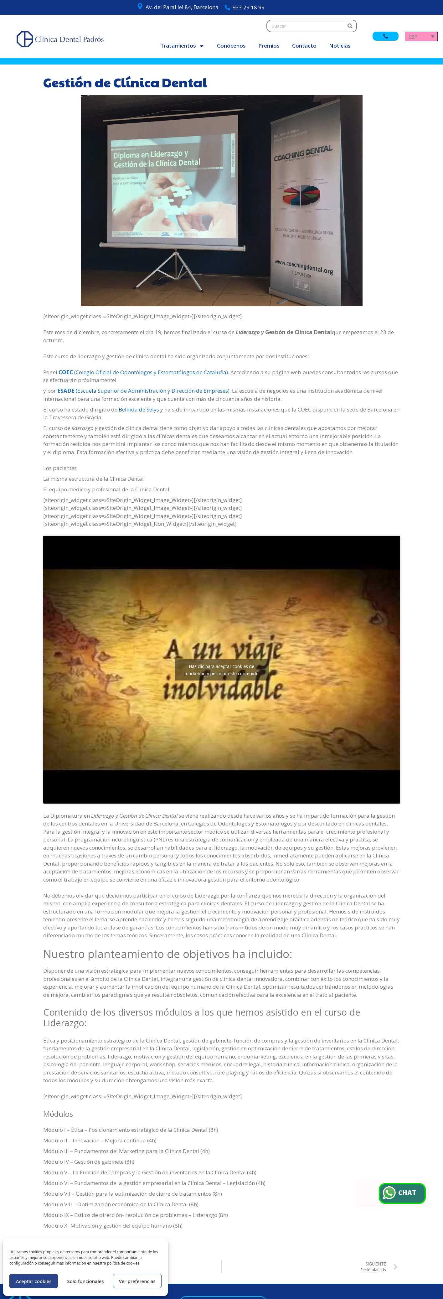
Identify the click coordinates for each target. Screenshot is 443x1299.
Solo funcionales (85, 1281)
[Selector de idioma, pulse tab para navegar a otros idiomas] (421, 36)
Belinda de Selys (139, 409)
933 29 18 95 (249, 7)
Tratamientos (182, 46)
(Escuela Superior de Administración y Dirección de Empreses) (143, 390)
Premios (269, 45)
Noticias (340, 45)
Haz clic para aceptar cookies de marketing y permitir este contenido (221, 669)
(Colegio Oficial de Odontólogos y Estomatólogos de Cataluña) (143, 372)
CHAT (408, 1193)
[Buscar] (350, 26)
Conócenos (231, 45)
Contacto (304, 45)
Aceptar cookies (34, 1281)
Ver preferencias (137, 1281)
